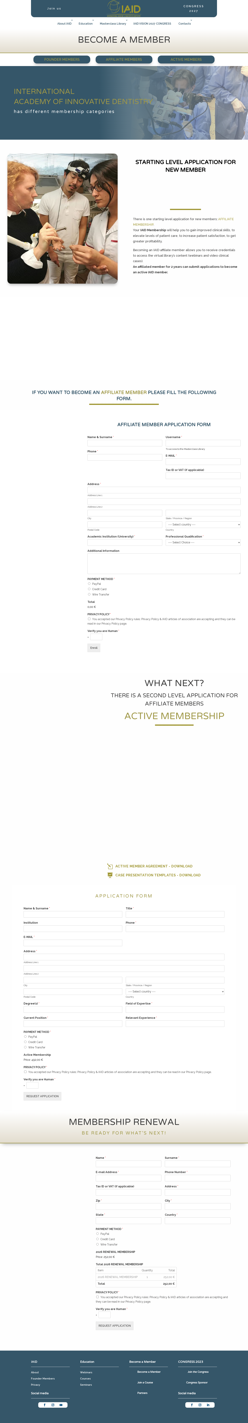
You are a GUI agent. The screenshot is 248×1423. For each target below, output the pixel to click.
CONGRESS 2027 (193, 9)
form (123, 398)
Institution (31, 922)
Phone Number (176, 1172)
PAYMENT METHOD (101, 579)
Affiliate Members (124, 59)
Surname (172, 1157)
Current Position (36, 1017)
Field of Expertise (139, 1003)
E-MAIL (171, 455)
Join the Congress (198, 1371)
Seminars (86, 1384)
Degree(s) (31, 1003)
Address (94, 484)
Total (91, 602)
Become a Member (149, 1371)
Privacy (35, 1384)
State (100, 1214)
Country (170, 530)
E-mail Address (107, 1172)
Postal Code (93, 530)
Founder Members (62, 59)
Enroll (93, 647)
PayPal (96, 584)
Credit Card (99, 589)
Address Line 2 (94, 507)
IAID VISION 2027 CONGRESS (152, 23)
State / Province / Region (179, 518)
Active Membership (37, 1054)
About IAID (64, 23)
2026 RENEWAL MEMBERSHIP (115, 1252)
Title (130, 908)
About (35, 1372)
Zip (99, 1200)
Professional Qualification (185, 536)
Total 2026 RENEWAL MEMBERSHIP (119, 1264)
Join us (54, 8)
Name (101, 1157)
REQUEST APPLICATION (42, 1096)
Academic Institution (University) (111, 536)
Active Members (186, 59)
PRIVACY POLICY (99, 614)
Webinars (86, 1372)
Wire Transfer (100, 594)
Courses (85, 1378)
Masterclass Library (113, 23)
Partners (142, 1393)
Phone (92, 451)
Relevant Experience (141, 1017)
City (89, 518)
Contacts (184, 23)
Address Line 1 (94, 495)
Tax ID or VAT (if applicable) (185, 470)
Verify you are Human (103, 631)
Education (86, 23)
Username (174, 437)
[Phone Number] (197, 1178)
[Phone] (124, 457)
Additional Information (103, 550)
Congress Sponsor (197, 1382)
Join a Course (145, 1382)
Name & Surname (100, 437)
